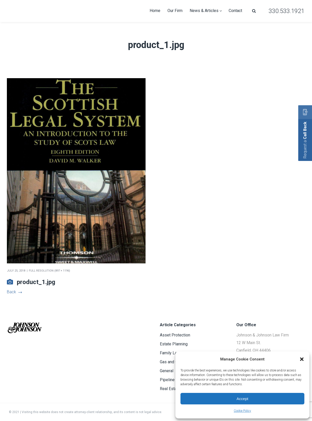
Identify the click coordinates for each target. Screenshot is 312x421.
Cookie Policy (242, 411)
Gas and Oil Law (174, 361)
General (166, 370)
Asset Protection (175, 335)
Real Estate (170, 388)
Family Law (170, 352)
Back (14, 291)
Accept (242, 398)
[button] (301, 359)
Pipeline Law (171, 379)
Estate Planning (174, 344)
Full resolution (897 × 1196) (49, 270)
